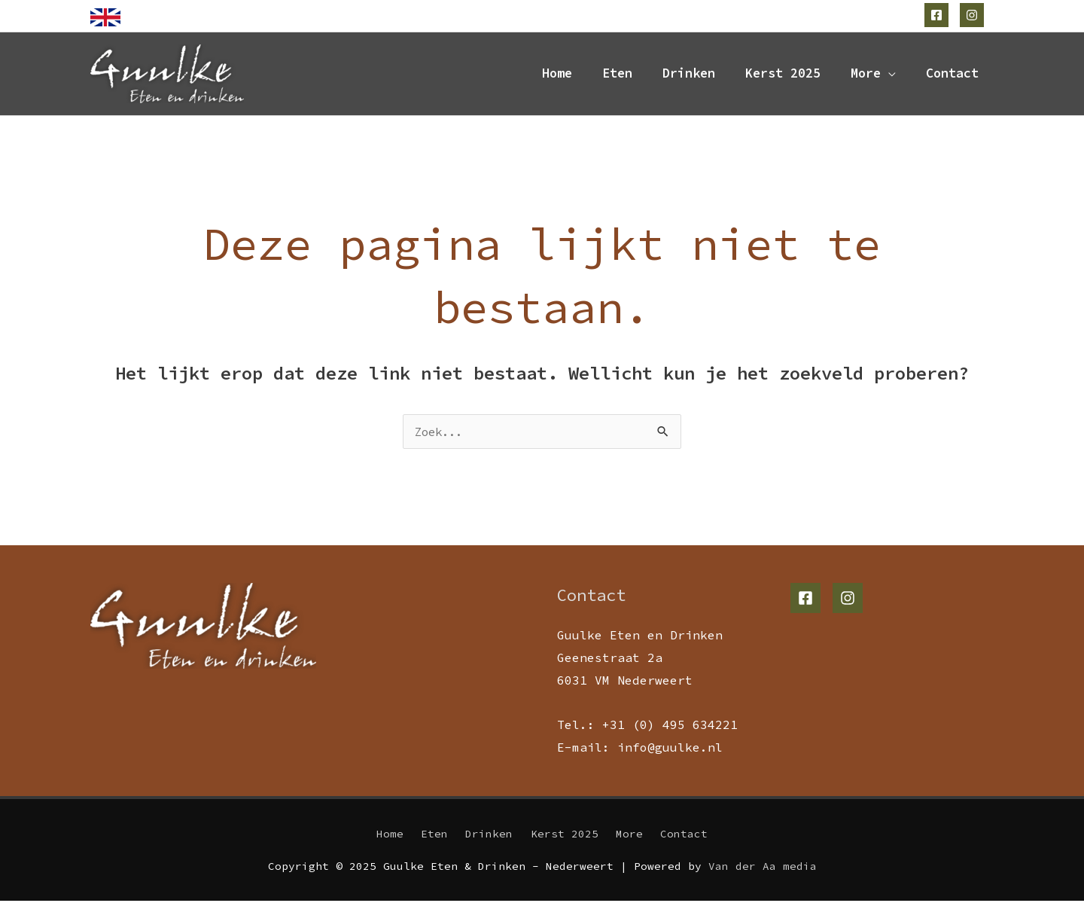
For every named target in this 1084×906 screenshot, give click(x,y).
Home (557, 76)
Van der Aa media (762, 872)
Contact (952, 76)
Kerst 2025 (783, 76)
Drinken (688, 76)
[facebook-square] (938, 15)
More (866, 76)
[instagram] (974, 15)
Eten (617, 76)
